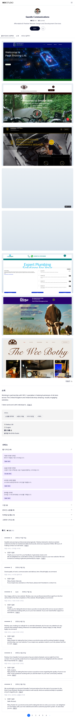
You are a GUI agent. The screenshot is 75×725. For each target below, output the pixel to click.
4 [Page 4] (39, 715)
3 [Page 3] (35, 715)
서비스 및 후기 (25, 36)
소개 (17, 36)
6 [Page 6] (46, 715)
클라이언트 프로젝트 (7, 36)
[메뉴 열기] (72, 2)
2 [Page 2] (32, 715)
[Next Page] (49, 715)
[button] (37, 61)
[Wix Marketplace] (7, 3)
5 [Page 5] (42, 715)
